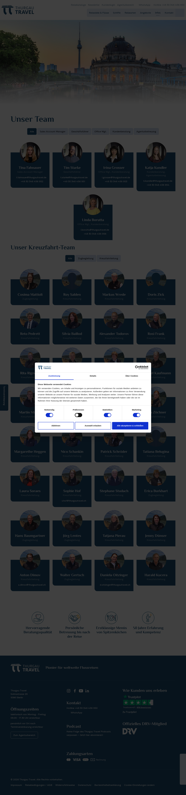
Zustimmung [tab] (54, 376)
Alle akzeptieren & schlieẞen (130, 426)
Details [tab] (93, 376)
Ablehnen (55, 426)
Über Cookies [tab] (131, 376)
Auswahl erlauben (93, 426)
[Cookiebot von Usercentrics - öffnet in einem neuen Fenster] (137, 367)
